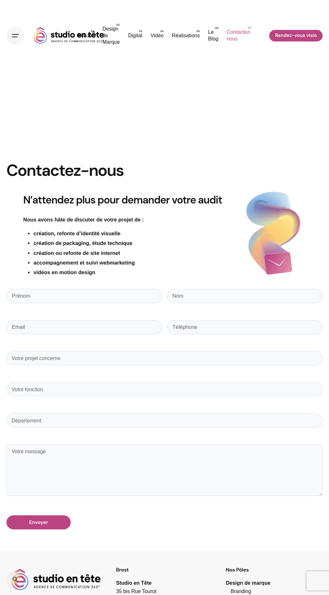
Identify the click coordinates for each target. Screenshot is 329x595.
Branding (241, 591)
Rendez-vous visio (296, 35)
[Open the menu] (15, 36)
